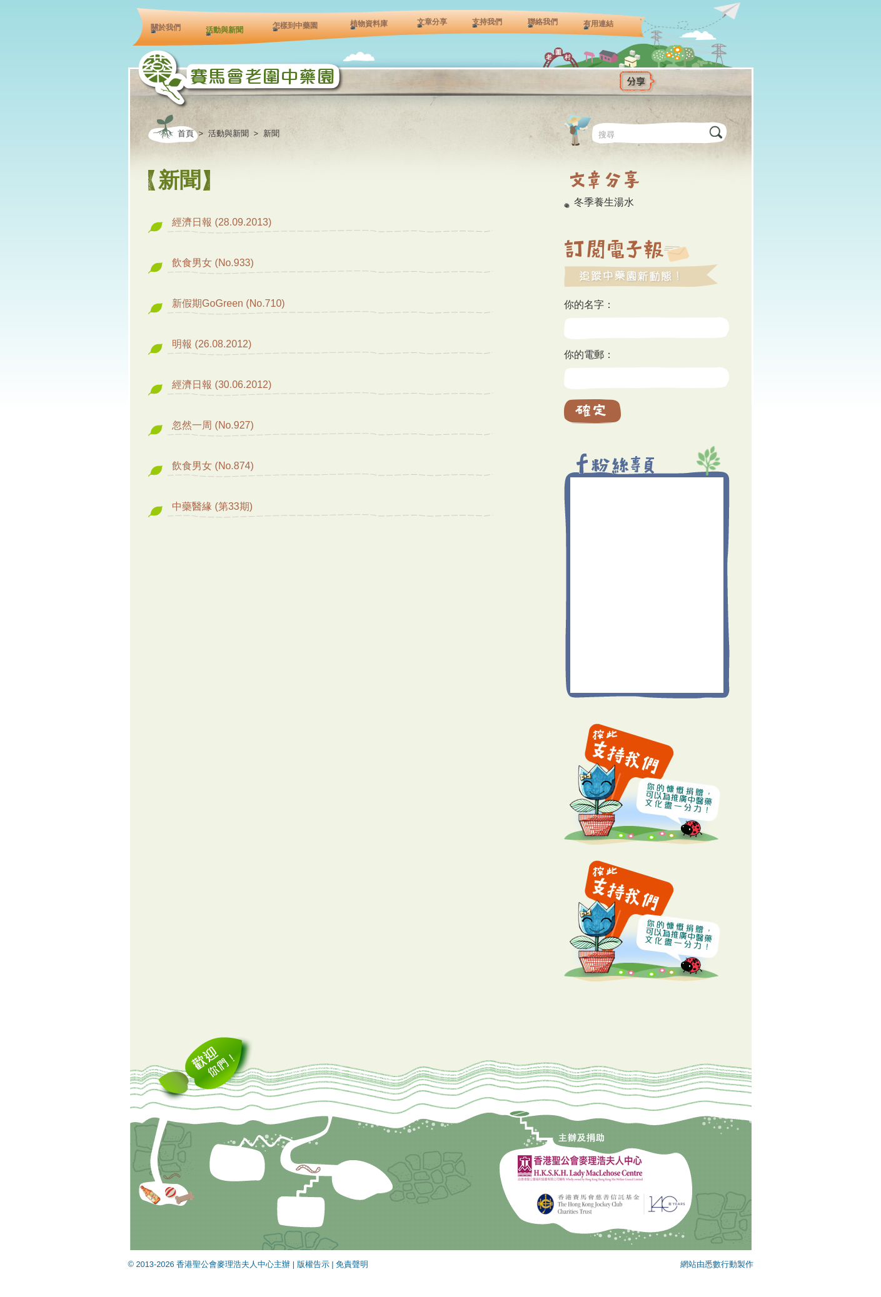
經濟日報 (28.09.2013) (221, 222)
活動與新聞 (224, 30)
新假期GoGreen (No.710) (228, 303)
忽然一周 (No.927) (213, 425)
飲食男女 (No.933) (213, 262)
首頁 (186, 133)
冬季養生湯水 (604, 202)
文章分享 (432, 21)
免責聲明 (352, 1264)
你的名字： (589, 304)
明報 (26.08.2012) (211, 344)
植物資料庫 (369, 23)
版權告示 (313, 1264)
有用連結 (598, 23)
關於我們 (166, 27)
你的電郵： (589, 354)
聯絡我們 (543, 21)
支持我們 (487, 21)
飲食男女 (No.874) (213, 465)
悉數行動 (721, 1264)
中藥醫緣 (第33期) (212, 506)
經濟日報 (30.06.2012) (221, 384)
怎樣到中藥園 (295, 25)
